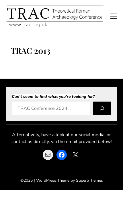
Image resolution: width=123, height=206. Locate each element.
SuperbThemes (89, 180)
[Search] (102, 108)
